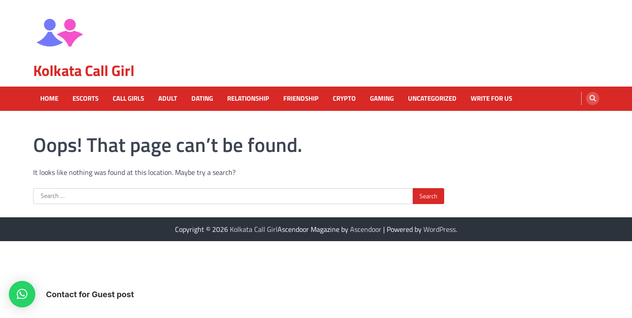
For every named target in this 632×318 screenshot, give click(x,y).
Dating (202, 98)
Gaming (382, 98)
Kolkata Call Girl (83, 70)
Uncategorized (432, 98)
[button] (22, 294)
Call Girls (128, 98)
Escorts (85, 98)
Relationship (248, 98)
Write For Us (491, 98)
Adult (167, 98)
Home (49, 98)
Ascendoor (365, 229)
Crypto (344, 98)
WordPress (439, 229)
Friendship (301, 98)
